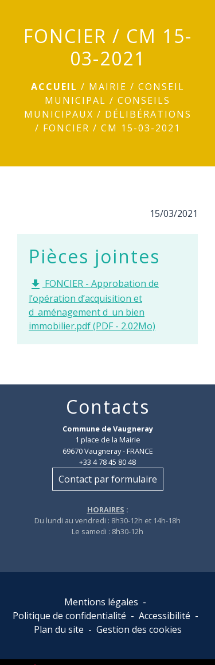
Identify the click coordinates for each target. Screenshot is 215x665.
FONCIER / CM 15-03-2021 (112, 128)
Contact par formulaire (107, 479)
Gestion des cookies (139, 629)
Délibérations (148, 114)
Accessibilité (164, 615)
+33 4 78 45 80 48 (107, 462)
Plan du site (59, 629)
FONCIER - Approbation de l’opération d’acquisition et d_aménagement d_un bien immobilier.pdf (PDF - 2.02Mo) (94, 304)
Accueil (54, 86)
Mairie (108, 86)
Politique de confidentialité (69, 615)
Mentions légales (101, 602)
